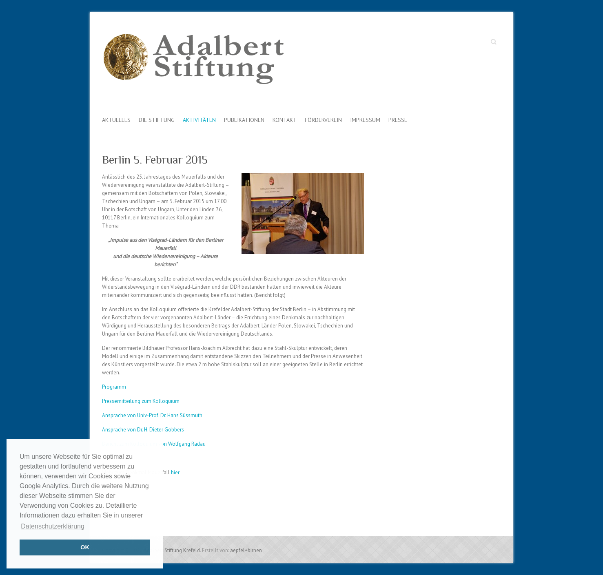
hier (175, 472)
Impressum (365, 120)
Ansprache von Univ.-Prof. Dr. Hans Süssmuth (152, 415)
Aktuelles (116, 120)
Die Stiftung (157, 120)
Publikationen (244, 120)
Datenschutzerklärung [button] (52, 526)
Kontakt (285, 120)
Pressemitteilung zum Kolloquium (141, 401)
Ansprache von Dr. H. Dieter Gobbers (143, 429)
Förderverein (323, 120)
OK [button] (84, 547)
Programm (114, 386)
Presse (397, 120)
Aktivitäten (199, 120)
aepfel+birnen (246, 550)
